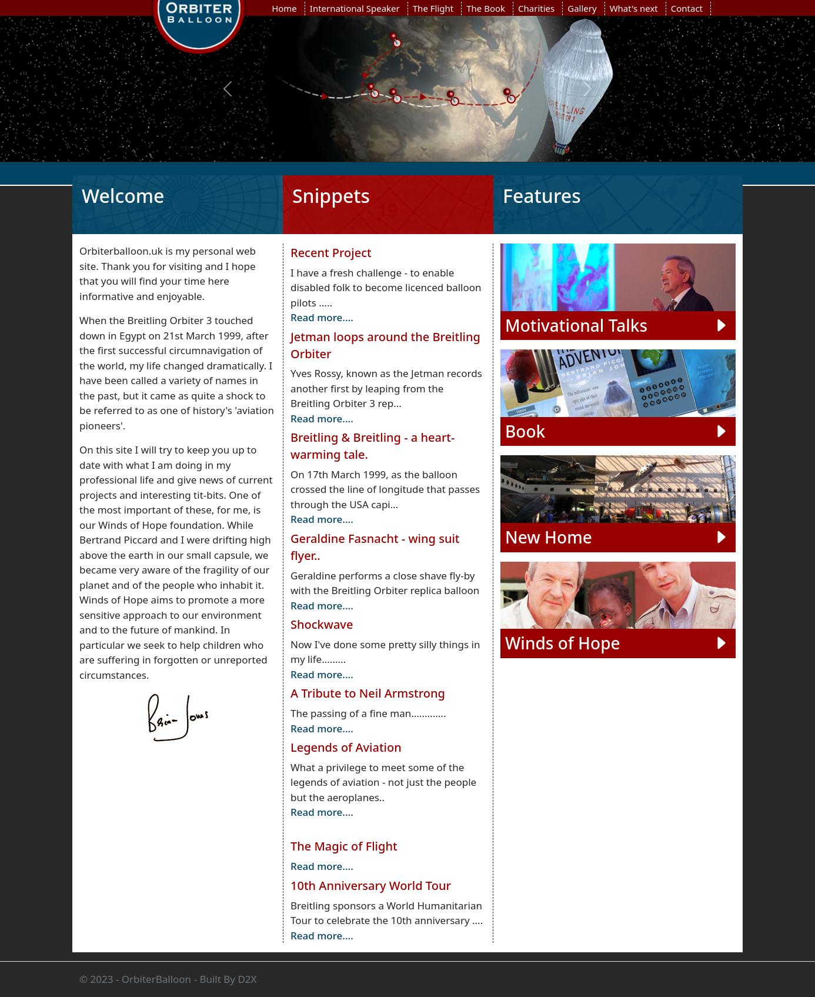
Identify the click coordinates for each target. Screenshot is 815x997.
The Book (485, 8)
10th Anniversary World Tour (370, 885)
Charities (536, 8)
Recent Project (331, 253)
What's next (634, 8)
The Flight (433, 8)
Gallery (581, 8)
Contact (687, 8)
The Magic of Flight (344, 846)
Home (284, 8)
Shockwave (321, 624)
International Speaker (355, 8)
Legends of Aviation (346, 747)
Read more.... (321, 317)
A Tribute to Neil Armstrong (367, 693)
